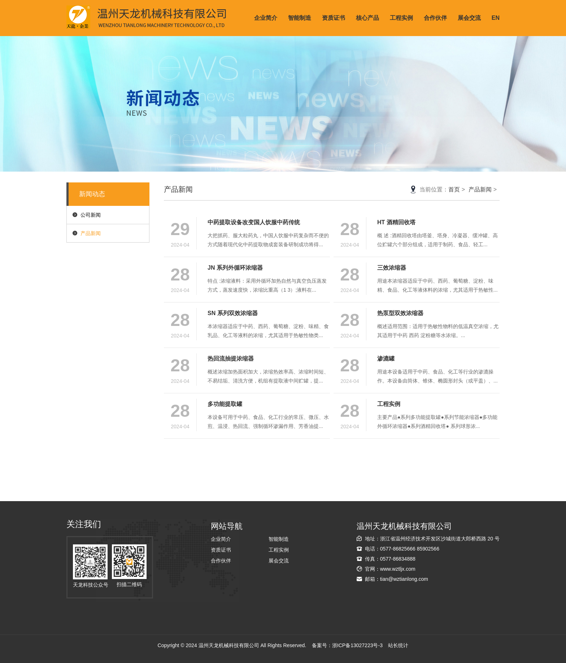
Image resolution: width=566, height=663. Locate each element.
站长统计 (398, 645)
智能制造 (299, 18)
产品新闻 (90, 233)
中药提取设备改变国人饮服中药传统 (254, 222)
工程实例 (401, 18)
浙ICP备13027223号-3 (357, 645)
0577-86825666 (397, 549)
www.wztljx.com (397, 569)
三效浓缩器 (391, 268)
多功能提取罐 (225, 404)
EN (496, 18)
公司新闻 (90, 215)
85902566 (428, 549)
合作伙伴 (435, 18)
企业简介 (265, 18)
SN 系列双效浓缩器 (233, 313)
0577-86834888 (397, 559)
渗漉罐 (386, 358)
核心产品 (367, 18)
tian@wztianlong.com (404, 579)
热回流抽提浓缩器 (231, 358)
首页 (454, 189)
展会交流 (469, 18)
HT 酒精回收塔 (396, 222)
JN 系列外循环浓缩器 (235, 268)
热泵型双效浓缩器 (400, 313)
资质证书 (333, 18)
